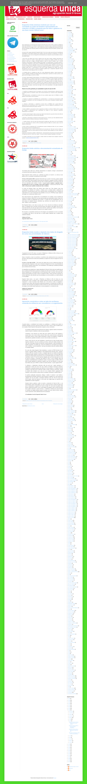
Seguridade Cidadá (71, 603)
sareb (69, 600)
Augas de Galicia (71, 94)
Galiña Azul (70, 305)
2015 (69, 748)
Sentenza (69, 606)
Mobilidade (70, 401)
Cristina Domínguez (71, 207)
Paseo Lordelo (70, 455)
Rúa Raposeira (70, 585)
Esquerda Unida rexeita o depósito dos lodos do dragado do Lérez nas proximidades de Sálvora (42, 233)
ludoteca (69, 374)
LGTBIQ (37, 142)
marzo (70, 738)
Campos (69, 135)
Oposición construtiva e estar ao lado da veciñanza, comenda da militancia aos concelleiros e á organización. (42, 302)
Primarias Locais (71, 534)
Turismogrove (70, 660)
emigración (70, 251)
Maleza (69, 377)
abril (70, 737)
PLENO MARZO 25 (71, 498)
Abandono (70, 47)
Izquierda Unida (71, 338)
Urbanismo (70, 663)
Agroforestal (70, 58)
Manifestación (70, 381)
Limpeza (69, 362)
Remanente (70, 557)
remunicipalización (71, 560)
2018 (69, 744)
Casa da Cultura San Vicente (73, 147)
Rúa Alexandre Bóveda (72, 575)
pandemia (70, 444)
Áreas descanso (71, 83)
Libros (69, 359)
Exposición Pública (71, 276)
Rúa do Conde (70, 578)
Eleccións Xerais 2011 (72, 245)
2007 (69, 761)
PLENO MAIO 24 (71, 494)
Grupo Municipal (71, 315)
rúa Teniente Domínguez (72, 586)
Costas (69, 201)
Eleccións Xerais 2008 (72, 244)
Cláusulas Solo (70, 169)
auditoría (69, 92)
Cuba (69, 210)
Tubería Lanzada (71, 657)
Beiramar (69, 119)
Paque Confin (70, 445)
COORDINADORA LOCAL (21, 17)
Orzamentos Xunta (71, 435)
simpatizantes (70, 613)
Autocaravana (70, 97)
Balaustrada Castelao (72, 107)
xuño (70, 720)
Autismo (69, 96)
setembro (71, 716)
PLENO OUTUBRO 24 (72, 502)
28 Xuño (27, 142)
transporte (70, 647)
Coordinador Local (71, 197)
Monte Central (70, 405)
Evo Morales (70, 273)
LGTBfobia (31, 142)
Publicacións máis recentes (27, 403)
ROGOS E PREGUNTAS (65, 17)
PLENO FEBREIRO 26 (72, 492)
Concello (69, 185)
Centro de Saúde (71, 162)
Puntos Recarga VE (71, 548)
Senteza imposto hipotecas (73, 607)
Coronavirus (70, 200)
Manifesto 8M (70, 385)
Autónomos (70, 100)
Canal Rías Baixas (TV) (12, 61)
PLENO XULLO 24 (71, 512)
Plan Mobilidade (71, 481)
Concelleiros (70, 183)
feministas (70, 281)
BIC (68, 124)
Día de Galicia (70, 218)
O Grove (69, 423)
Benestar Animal (71, 121)
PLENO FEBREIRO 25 (72, 491)
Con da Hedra (70, 182)
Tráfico (69, 645)
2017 (69, 745)
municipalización (71, 414)
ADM (69, 54)
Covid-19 (69, 203)
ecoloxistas (70, 225)
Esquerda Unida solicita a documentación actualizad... (73, 726)
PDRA (48, 295)
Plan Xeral (70, 482)
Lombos (69, 371)
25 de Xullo (70, 36)
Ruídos (69, 591)
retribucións (70, 567)
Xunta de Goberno (71, 689)
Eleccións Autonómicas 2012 (73, 234)
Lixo (68, 367)
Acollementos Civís (71, 51)
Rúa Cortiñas (70, 577)
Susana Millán (70, 631)
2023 (69, 703)
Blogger (54, 777)
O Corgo (69, 421)
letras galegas (70, 351)
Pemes (69, 467)
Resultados (50, 400)
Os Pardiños (70, 437)
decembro (71, 711)
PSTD (69, 543)
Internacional (70, 334)
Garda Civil (70, 306)
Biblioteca (70, 122)
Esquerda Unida (39, 400)
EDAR (69, 228)
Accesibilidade (70, 50)
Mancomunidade (71, 378)
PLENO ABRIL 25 (71, 487)
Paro (69, 448)
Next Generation (71, 419)
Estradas (69, 269)
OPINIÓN (69, 428)
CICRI (69, 164)
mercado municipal (71, 396)
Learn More (70, 3)
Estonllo (69, 267)
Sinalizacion (70, 614)
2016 (69, 747)
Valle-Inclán (70, 667)
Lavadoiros (70, 346)
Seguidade (70, 602)
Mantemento (70, 387)
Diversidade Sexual (71, 221)
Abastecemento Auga (72, 49)
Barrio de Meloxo (71, 117)
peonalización (70, 470)
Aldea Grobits (70, 61)
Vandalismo (70, 668)
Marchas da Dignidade (72, 389)
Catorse (69, 151)
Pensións (69, 469)
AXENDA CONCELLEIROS (11, 19)
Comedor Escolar (71, 175)
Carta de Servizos (71, 143)
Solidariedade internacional (73, 625)
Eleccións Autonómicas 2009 (73, 232)
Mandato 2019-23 (45, 400)
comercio (69, 176)
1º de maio (70, 35)
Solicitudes (70, 624)
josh (70, 770)
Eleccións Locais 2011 (72, 240)
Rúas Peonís (70, 589)
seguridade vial (70, 604)
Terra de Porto (70, 639)
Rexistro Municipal (71, 568)
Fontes (69, 298)
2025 (69, 700)
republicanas (70, 564)
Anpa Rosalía (70, 76)
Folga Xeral (70, 290)
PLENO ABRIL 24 (71, 485)
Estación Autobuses (71, 263)
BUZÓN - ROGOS (37, 19)
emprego (69, 252)
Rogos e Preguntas (71, 570)
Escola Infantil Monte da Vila (73, 258)
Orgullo (40, 142)
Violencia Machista (71, 677)
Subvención (70, 628)
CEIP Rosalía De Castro (72, 157)
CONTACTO (29, 17)
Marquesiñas (70, 391)
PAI (68, 441)
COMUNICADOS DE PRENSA (47, 17)
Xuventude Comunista (72, 693)
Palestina (69, 442)
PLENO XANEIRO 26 (72, 510)
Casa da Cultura (71, 146)
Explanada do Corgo (71, 274)
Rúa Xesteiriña (70, 588)
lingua (69, 366)
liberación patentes (71, 358)
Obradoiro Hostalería (72, 424)
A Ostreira (70, 43)
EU (68, 270)
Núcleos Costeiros (71, 420)
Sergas (69, 609)
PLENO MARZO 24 (71, 496)
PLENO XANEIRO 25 (72, 509)
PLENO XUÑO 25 (71, 516)
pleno (69, 484)
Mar (45, 295)
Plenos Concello (71, 517)
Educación (70, 229)
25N (68, 38)
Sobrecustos (70, 617)
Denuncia (69, 212)
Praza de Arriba (71, 530)
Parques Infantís (71, 451)
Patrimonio (70, 460)
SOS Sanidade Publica (72, 627)
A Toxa (69, 46)
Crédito (69, 204)
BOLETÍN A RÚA (29, 19)
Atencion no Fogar (71, 89)
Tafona (69, 632)
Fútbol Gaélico (70, 302)
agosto (70, 717)
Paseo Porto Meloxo (71, 457)
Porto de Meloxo (71, 523)
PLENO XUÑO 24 (71, 514)
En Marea (70, 254)
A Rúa (69, 45)
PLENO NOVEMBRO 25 (72, 499)
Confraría (27, 295)
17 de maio (70, 33)
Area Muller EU (70, 81)
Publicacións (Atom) (31, 405)
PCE (69, 462)
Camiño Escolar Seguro (72, 128)
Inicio (43, 403)
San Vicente (70, 593)
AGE (69, 57)
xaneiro (70, 742)
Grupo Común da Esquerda (73, 313)
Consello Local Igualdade (72, 194)
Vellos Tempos (70, 671)
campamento (70, 132)
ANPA (69, 75)
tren (68, 650)
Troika (69, 652)
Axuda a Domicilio (71, 106)
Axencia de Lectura (71, 103)
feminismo (70, 280)
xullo (70, 719)
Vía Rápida (70, 674)
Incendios (69, 330)
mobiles (69, 399)
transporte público (71, 649)
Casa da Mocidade (71, 149)
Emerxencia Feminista (72, 248)
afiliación (69, 56)
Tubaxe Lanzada (71, 656)
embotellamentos (71, 247)
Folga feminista (70, 288)
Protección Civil (71, 538)
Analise (27, 400)
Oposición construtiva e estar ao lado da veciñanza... (74, 733)
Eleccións (69, 230)
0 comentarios (25, 141)
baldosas (69, 110)
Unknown (71, 768)
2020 (69, 708)
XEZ (69, 686)
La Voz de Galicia (11, 57)
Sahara (69, 592)
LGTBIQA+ (70, 356)
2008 (69, 760)
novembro (71, 712)
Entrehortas (70, 255)
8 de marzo (70, 40)
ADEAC (69, 53)
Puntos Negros (70, 546)
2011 (69, 755)
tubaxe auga (70, 654)
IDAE (69, 323)
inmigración (70, 331)
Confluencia (70, 190)
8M (68, 42)
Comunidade (70, 180)
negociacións (70, 417)
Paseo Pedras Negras (72, 456)
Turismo (69, 659)
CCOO (69, 154)
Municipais (70, 413)
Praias (69, 525)
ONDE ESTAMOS (37, 17)
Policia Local (70, 520)
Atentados (70, 90)
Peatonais (70, 466)
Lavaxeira (70, 348)
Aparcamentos (70, 78)
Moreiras (69, 409)
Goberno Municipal (71, 310)
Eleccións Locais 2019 (32, 400)
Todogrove (10, 52)
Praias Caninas (70, 527)
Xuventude (70, 692)
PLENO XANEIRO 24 (72, 507)
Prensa (69, 532)
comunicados (70, 179)
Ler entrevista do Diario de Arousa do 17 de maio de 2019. (35, 221)
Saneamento (70, 596)
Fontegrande (70, 297)
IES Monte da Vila (71, 324)
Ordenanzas (70, 431)
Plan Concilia (70, 477)
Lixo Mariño (70, 369)
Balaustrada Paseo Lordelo (73, 108)
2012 (69, 753)
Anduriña (69, 72)
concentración (70, 186)
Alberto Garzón (70, 60)
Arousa (69, 85)
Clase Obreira (70, 167)
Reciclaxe (70, 555)
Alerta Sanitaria (71, 65)
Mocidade (70, 402)
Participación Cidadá (71, 452)
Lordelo (69, 373)
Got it (75, 3)
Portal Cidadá (70, 521)
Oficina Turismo (71, 427)
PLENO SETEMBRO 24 (72, 505)
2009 (69, 758)
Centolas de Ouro (71, 160)
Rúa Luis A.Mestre (71, 584)
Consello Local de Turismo (73, 193)
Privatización (70, 535)
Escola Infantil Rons (71, 259)
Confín (69, 189)
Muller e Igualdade (71, 410)
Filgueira (69, 285)
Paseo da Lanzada (71, 453)
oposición (69, 430)
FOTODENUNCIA (21, 19)
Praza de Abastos (71, 528)
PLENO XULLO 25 (71, 513)
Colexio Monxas (71, 171)
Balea (69, 111)
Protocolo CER (70, 539)
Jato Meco (70, 340)
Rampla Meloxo (71, 552)
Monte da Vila (70, 406)
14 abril (69, 32)
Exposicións (70, 277)
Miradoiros (70, 398)
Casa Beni (70, 144)
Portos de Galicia (71, 524)
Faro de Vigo (10, 55)
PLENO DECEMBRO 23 (72, 488)
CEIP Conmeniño (71, 155)
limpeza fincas (70, 363)
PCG (69, 463)
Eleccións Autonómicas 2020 (73, 236)
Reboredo (70, 553)
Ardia (69, 79)
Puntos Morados (71, 545)
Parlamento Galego (71, 446)
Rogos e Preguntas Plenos (73, 571)
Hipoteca (69, 317)
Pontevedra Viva (11, 59)
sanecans (69, 598)
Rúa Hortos (70, 581)
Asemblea (70, 86)
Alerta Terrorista (71, 67)
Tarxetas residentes (71, 634)
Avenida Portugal (71, 101)
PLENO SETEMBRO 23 (72, 503)
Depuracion (70, 215)
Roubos (69, 573)
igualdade (70, 327)
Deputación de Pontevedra (73, 217)
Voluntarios (70, 681)
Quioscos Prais (70, 550)
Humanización (70, 320)
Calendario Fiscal (71, 126)
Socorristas (70, 620)
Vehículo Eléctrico (71, 670)
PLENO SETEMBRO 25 (72, 506)
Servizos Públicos (71, 610)
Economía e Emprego (72, 226)
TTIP (69, 653)
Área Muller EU (70, 82)
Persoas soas (70, 473)
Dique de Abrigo (71, 219)
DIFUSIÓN (12, 17)
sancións (69, 595)
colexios (69, 172)
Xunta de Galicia (71, 688)
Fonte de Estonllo (71, 292)
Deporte (69, 214)
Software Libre (70, 621)
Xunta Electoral (70, 690)
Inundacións (70, 337)
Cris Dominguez (71, 205)
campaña (69, 133)
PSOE (69, 542)
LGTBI (34, 142)
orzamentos (70, 434)
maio (70, 735)
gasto (69, 308)
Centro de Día (70, 161)
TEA (69, 636)
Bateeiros (69, 118)
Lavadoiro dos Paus (71, 345)
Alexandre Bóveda (71, 68)
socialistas (70, 618)
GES (69, 309)
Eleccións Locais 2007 (72, 238)
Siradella (69, 616)
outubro (70, 714)
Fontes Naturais (71, 299)
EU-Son (69, 272)
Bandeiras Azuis (71, 114)
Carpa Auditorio (71, 140)
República (70, 563)
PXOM (27, 226)
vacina (69, 664)
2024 (69, 701)
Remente (69, 559)
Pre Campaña (70, 531)
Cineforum (70, 165)
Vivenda (69, 679)
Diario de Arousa (11, 54)
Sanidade (69, 599)
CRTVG (69, 208)
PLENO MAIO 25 (71, 495)
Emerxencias (70, 249)
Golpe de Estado (71, 312)
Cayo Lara (70, 153)
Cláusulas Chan (71, 168)
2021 (69, 706)
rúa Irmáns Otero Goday (72, 582)
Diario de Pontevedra (12, 58)
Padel (69, 439)
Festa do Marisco (71, 283)
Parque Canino (70, 449)
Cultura (69, 211)
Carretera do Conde (71, 142)
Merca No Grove (71, 395)
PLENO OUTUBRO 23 (72, 500)
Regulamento (70, 556)
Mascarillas (70, 392)
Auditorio (69, 93)
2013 (69, 752)
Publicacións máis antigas (58, 403)
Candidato (70, 136)
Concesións (70, 187)
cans (69, 139)
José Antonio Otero (71, 341)
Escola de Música (71, 256)
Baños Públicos (71, 115)
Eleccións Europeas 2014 (72, 237)
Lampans (69, 344)
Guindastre (70, 316)
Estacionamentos (71, 265)
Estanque (69, 266)
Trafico (69, 643)
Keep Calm (70, 342)
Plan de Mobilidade (71, 478)
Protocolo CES (70, 541)
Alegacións (70, 64)
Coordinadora (70, 198)
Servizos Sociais (71, 611)
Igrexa (69, 326)
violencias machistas (71, 678)
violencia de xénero (71, 675)
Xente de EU (70, 685)
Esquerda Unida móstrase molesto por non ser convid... (73, 723)
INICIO (7, 17)
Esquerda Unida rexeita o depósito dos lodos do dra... (73, 730)
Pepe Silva (70, 471)
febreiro (70, 740)
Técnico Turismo (71, 638)
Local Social (70, 370)
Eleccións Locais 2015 (72, 241)
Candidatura (70, 137)
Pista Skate (70, 474)
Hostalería (70, 319)
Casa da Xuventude (71, 150)
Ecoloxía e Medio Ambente (40, 295)
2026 (69, 698)
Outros (69, 438)
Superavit (69, 629)
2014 (69, 750)
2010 (69, 756)
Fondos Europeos (71, 291)
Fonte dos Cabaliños (71, 295)
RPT (69, 574)
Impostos (69, 328)
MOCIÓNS (57, 17)
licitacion (69, 360)
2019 (69, 709)
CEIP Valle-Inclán (71, 158)
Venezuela (70, 672)
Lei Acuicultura (70, 349)
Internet (69, 335)
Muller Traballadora (71, 412)
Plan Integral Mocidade (72, 480)
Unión (69, 661)
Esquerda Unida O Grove (74, 766)
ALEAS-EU (70, 63)
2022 (69, 705)
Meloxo (69, 394)
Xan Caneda (70, 682)
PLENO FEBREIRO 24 (72, 489)
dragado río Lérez (32, 295)
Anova (69, 74)
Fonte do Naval (70, 294)
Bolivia (69, 125)
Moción (69, 403)
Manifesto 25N (70, 384)
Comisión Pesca (71, 178)
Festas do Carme (71, 284)
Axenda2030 (70, 104)
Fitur (69, 287)
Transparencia (70, 646)
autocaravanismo (71, 99)
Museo (69, 416)
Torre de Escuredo (71, 642)
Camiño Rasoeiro (71, 129)
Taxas (69, 635)
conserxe (69, 196)
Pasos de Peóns (71, 459)
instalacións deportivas (72, 333)
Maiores (69, 376)
